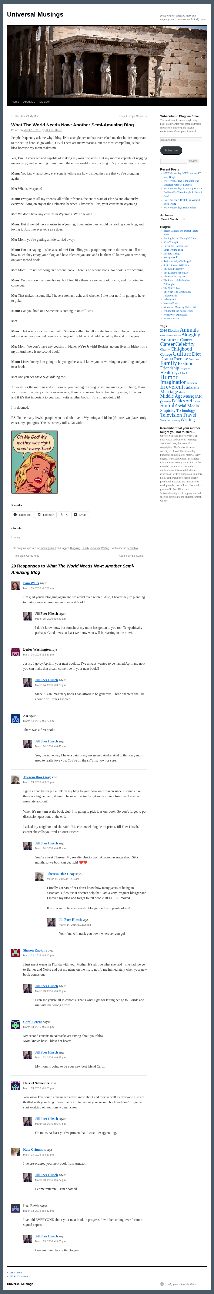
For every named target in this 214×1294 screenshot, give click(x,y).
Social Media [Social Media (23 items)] (187, 405)
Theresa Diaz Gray (37, 777)
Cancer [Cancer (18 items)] (186, 339)
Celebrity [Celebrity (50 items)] (184, 344)
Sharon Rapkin (34, 950)
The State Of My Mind (25, 116)
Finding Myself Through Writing (180, 238)
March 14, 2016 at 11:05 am (75, 924)
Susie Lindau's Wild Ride (177, 265)
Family (85, 548)
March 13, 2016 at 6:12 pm (38, 955)
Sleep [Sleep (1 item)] (197, 401)
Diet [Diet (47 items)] (196, 354)
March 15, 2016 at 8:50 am (50, 618)
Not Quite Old (171, 257)
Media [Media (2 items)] (181, 392)
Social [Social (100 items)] (167, 405)
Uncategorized (48, 548)
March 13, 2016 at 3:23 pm (50, 1241)
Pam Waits (31, 583)
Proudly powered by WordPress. (180, 1284)
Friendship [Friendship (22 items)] (169, 367)
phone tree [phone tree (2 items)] (165, 401)
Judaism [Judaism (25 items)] (191, 387)
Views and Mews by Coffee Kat (180, 307)
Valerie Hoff (170, 299)
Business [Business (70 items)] (170, 339)
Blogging (75, 548)
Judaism (95, 548)
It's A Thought (171, 242)
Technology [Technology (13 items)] (185, 410)
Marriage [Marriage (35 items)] (169, 391)
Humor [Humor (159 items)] (169, 377)
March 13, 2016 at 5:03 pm (38, 1088)
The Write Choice (173, 287)
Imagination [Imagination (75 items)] (173, 382)
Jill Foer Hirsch (53, 130)
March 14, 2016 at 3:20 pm (50, 685)
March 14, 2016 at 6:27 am (38, 721)
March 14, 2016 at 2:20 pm (38, 654)
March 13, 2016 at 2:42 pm (38, 1210)
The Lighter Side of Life (176, 272)
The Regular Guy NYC (175, 276)
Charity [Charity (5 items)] (165, 349)
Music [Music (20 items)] (188, 396)
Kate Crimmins (34, 1149)
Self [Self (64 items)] (189, 400)
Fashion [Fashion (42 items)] (185, 363)
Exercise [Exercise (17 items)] (181, 358)
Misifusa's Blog (172, 253)
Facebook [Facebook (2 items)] (194, 359)
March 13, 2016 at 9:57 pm (38, 782)
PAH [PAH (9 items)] (198, 396)
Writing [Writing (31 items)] (187, 419)
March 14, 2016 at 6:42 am (50, 848)
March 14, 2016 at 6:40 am (50, 746)
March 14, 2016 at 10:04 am (63, 879)
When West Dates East (175, 314)
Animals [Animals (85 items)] (189, 330)
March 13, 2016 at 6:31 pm (50, 991)
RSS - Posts (16, 1272)
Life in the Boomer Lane (176, 246)
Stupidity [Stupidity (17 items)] (168, 410)
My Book (44, 101)
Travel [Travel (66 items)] (189, 415)
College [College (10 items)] (166, 354)
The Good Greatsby (174, 268)
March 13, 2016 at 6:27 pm (50, 1180)
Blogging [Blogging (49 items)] (190, 334)
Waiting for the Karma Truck (178, 310)
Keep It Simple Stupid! (133, 116)
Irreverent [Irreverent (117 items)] (171, 386)
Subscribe (171, 150)
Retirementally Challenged (177, 261)
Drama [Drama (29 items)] (166, 358)
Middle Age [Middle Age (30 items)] (171, 396)
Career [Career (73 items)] (167, 344)
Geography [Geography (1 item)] (185, 369)
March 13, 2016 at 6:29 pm (50, 1057)
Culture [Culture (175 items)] (182, 353)
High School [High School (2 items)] (180, 373)
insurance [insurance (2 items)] (192, 382)
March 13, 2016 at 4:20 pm (38, 1154)
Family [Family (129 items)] (168, 363)
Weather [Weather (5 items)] (165, 420)
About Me (29, 101)
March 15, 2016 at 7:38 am (38, 588)
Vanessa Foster (171, 303)
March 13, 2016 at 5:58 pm (38, 1027)
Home (15, 101)
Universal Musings (35, 14)
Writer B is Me (171, 318)
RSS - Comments (19, 1276)
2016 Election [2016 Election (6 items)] (169, 330)
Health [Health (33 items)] (166, 372)
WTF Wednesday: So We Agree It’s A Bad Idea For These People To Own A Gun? (183, 192)
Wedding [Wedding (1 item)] (175, 420)
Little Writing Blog (173, 249)
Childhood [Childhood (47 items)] (181, 349)
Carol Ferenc (32, 1022)
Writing (105, 548)
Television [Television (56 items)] (171, 415)
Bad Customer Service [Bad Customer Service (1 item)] (170, 335)
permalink (132, 548)
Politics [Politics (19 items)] (178, 400)
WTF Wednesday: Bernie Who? (180, 207)
